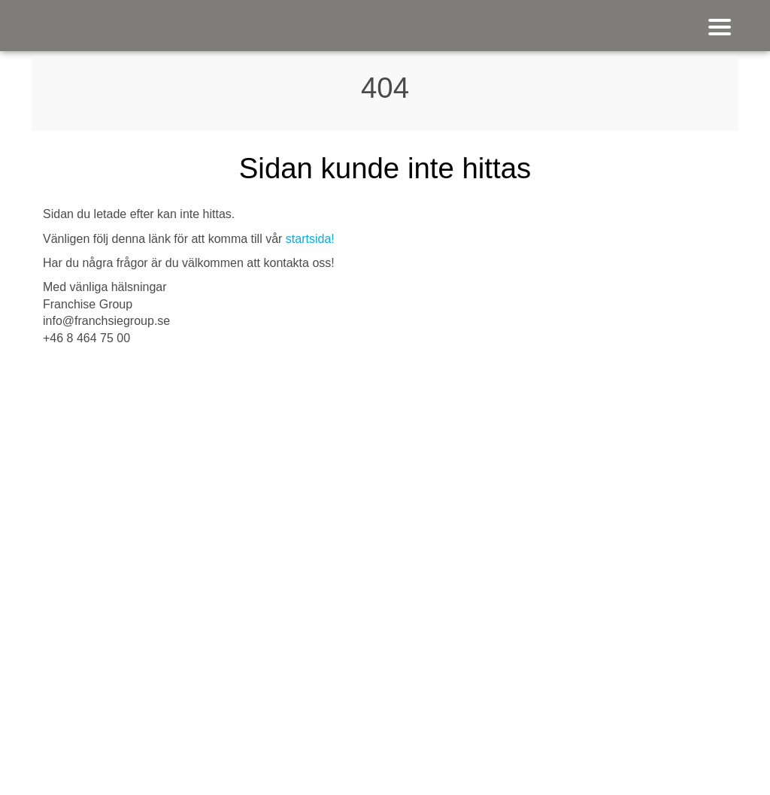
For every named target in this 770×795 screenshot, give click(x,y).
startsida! (310, 238)
